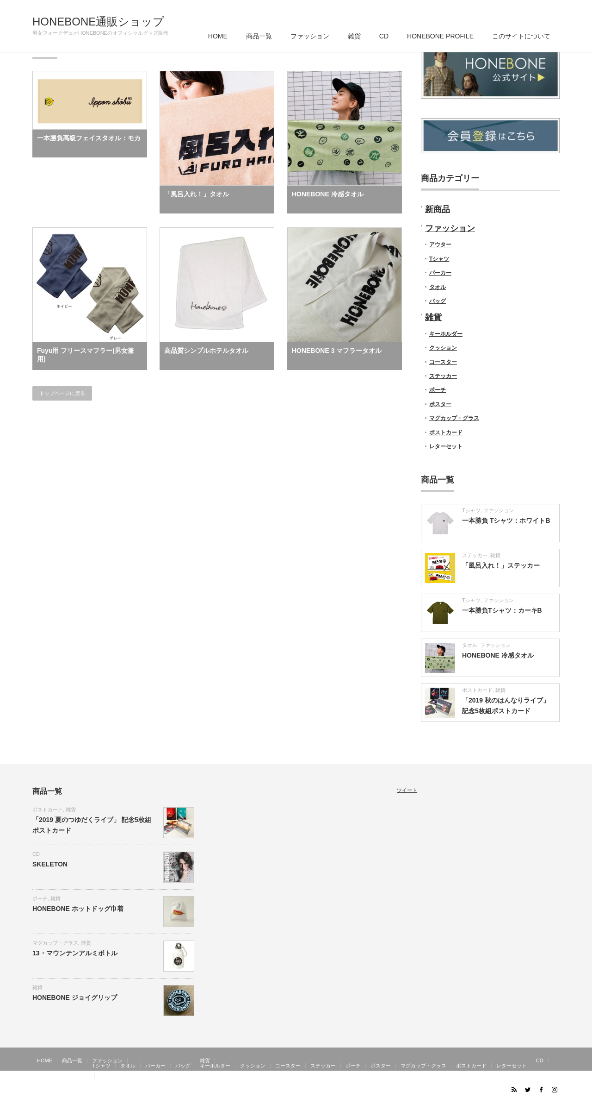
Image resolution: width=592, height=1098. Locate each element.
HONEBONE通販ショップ (98, 21)
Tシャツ (439, 259)
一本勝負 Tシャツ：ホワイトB (506, 520)
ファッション (309, 36)
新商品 (437, 209)
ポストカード (445, 432)
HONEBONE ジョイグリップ (74, 997)
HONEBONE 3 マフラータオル (337, 350)
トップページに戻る (62, 393)
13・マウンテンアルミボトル (74, 953)
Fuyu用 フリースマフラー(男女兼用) (85, 355)
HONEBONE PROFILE (440, 36)
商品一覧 (259, 36)
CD (383, 36)
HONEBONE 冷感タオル (328, 194)
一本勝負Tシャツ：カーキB (502, 610)
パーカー (440, 273)
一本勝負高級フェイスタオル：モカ (89, 138)
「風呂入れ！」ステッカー (501, 565)
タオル (437, 287)
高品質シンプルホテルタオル (206, 350)
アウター (440, 244)
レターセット (445, 446)
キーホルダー (445, 334)
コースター (443, 362)
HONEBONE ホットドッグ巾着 (77, 908)
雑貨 (354, 36)
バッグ (437, 301)
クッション (443, 348)
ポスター (440, 404)
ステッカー (443, 376)
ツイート (407, 790)
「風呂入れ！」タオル (196, 194)
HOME (218, 36)
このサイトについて (521, 36)
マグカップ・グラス (454, 418)
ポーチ (437, 390)
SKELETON (50, 864)
